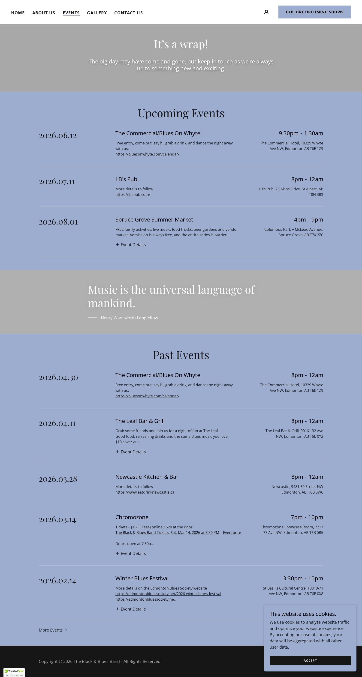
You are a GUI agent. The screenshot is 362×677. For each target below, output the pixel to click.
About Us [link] (43, 12)
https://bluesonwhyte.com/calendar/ (147, 154)
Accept (310, 660)
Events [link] (71, 12)
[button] (266, 12)
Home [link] (18, 12)
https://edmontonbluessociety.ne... (146, 599)
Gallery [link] (97, 12)
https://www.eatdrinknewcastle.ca (144, 492)
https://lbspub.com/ (132, 194)
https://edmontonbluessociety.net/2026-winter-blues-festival (168, 593)
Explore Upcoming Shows (315, 12)
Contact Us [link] (128, 12)
